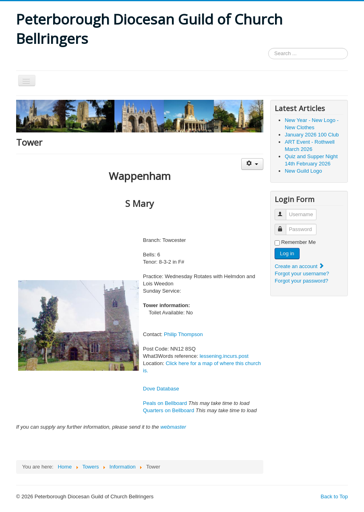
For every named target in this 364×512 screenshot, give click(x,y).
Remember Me (298, 242)
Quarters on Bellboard (168, 410)
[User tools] (252, 164)
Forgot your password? (301, 281)
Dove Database (161, 389)
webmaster (173, 427)
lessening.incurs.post (224, 356)
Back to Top (334, 496)
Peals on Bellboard (165, 403)
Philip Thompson (183, 334)
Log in (287, 253)
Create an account (300, 266)
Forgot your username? (302, 273)
